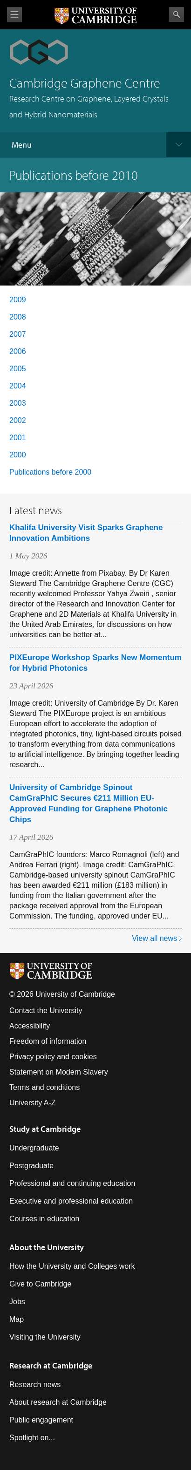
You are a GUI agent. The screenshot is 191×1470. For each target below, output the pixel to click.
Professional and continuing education (72, 1183)
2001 (17, 438)
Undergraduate (34, 1148)
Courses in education (44, 1219)
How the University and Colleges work (72, 1266)
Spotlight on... (32, 1438)
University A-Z (32, 1103)
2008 (17, 317)
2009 (17, 300)
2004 (17, 386)
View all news (154, 938)
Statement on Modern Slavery (58, 1072)
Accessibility (29, 1026)
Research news (35, 1384)
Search (176, 14)
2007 (17, 334)
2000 (17, 455)
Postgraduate (31, 1166)
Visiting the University (45, 1337)
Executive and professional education (71, 1201)
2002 (17, 420)
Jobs (17, 1302)
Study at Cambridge (45, 1128)
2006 (17, 351)
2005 (17, 369)
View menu (14, 14)
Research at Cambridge (50, 1365)
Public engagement (41, 1420)
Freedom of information (47, 1041)
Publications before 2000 (50, 472)
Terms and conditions (44, 1087)
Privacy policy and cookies (53, 1057)
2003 (17, 403)
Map (16, 1319)
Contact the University (45, 1010)
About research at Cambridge (58, 1402)
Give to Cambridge (40, 1284)
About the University (46, 1247)
